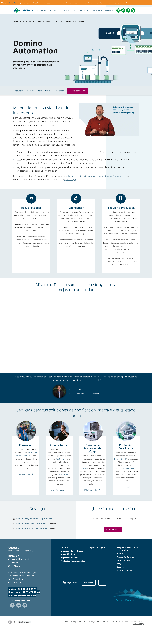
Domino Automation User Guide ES (32, 523)
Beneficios (30, 91)
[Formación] (25, 445)
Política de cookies (118, 621)
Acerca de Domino (125, 557)
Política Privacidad (103, 621)
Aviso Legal (91, 621)
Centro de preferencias (134, 621)
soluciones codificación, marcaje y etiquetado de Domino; (93, 176)
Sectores (42, 10)
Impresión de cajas (69, 554)
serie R (85, 468)
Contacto (109, 10)
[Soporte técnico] (59, 445)
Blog (119, 563)
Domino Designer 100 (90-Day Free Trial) (34, 518)
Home (120, 553)
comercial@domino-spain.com (22, 595)
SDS (105, 582)
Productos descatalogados (73, 561)
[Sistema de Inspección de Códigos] (92, 448)
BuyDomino (70, 582)
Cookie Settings (138, 624)
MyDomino (91, 582)
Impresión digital (97, 547)
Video (40, 91)
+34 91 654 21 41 (27, 588)
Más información (25, 474)
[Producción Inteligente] (126, 447)
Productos (69, 10)
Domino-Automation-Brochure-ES (31, 528)
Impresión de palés (69, 557)
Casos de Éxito (123, 560)
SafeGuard (60, 459)
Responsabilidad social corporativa (127, 548)
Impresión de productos (72, 551)
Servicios (83, 10)
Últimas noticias (124, 570)
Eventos (120, 567)
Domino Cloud (120, 459)
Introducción (18, 91)
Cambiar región (24, 622)
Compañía (96, 10)
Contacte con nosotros (78, 91)
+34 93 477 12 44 (30, 592)
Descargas (59, 91)
